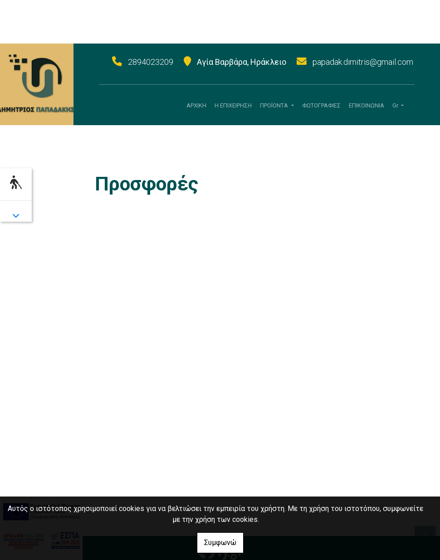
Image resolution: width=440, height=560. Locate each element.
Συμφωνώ (220, 542)
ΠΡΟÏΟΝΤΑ (274, 105)
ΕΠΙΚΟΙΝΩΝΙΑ (366, 105)
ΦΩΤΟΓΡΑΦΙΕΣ (321, 105)
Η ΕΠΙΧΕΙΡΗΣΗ (233, 105)
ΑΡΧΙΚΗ (196, 105)
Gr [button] (396, 105)
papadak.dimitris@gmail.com (363, 62)
